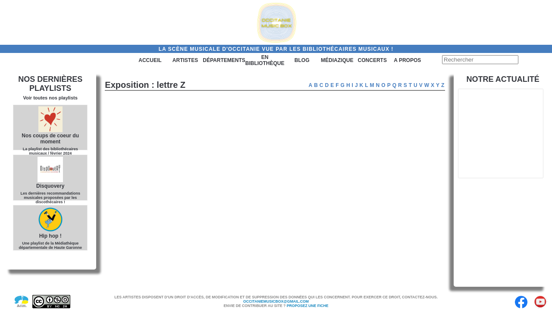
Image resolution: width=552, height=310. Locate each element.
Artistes (185, 60)
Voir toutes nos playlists (50, 97)
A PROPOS (407, 60)
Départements (224, 60)
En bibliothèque (265, 60)
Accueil (149, 60)
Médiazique (337, 60)
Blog (302, 60)
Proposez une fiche (308, 306)
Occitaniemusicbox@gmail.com (276, 301)
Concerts (372, 60)
